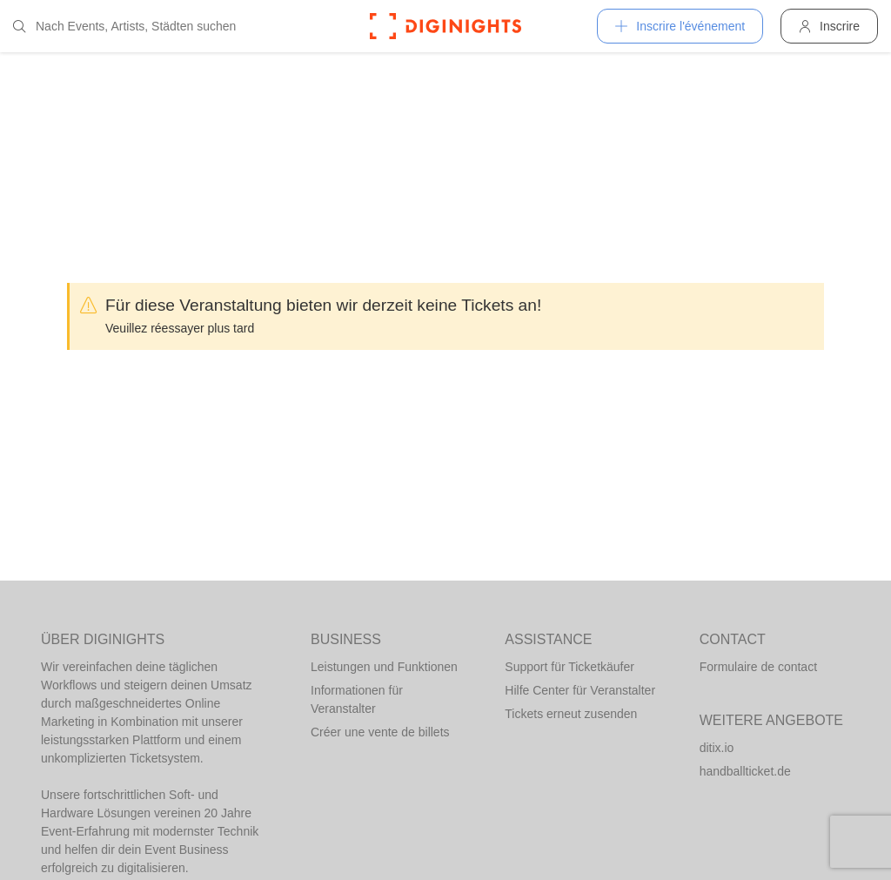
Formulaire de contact (758, 667)
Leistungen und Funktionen (384, 667)
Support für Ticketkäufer (569, 667)
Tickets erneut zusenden (571, 714)
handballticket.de (745, 771)
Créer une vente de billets (380, 732)
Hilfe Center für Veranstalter (580, 690)
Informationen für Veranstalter (357, 699)
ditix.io (717, 748)
